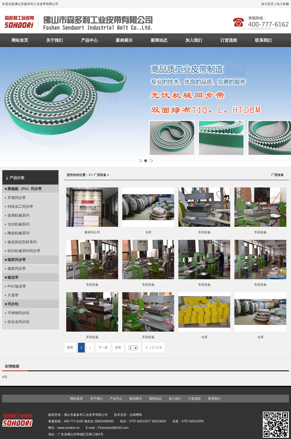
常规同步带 (17, 198)
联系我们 (263, 40)
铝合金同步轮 (18, 322)
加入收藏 (282, 4)
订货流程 (228, 40)
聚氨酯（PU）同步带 (25, 189)
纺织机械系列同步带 (24, 251)
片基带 (13, 295)
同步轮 (13, 304)
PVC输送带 (17, 286)
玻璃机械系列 (18, 215)
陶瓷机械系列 (18, 233)
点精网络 (136, 415)
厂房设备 (100, 175)
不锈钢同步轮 (18, 313)
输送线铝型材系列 (22, 242)
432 (4, 377)
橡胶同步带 (17, 260)
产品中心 (89, 40)
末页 (118, 347)
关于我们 (54, 40)
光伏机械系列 (18, 224)
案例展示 (124, 40)
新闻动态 (159, 40)
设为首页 (267, 4)
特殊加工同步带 (20, 206)
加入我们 (193, 40)
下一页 (103, 347)
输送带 (13, 277)
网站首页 (19, 40)
